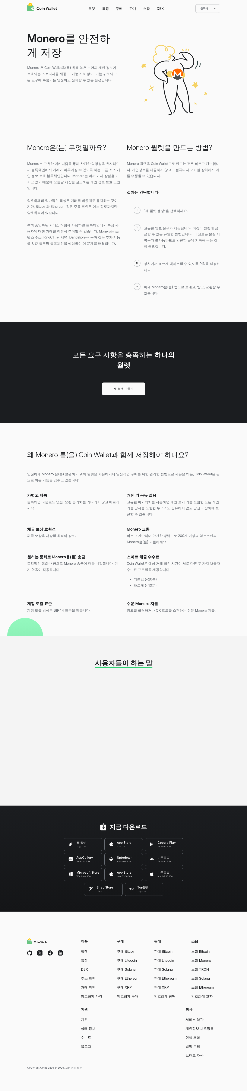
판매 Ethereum (165, 978)
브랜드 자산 (194, 1055)
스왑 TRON (200, 969)
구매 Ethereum (128, 978)
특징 (105, 8)
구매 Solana (126, 969)
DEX (160, 8)
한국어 (208, 8)
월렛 (91, 8)
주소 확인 (88, 978)
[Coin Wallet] (42, 8)
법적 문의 (193, 1046)
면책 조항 (193, 1037)
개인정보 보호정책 (200, 1028)
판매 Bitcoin (163, 951)
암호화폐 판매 (164, 996)
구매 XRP (124, 987)
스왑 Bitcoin (200, 951)
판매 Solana (163, 969)
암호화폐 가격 (91, 996)
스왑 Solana (200, 978)
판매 (132, 8)
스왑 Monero (201, 960)
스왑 (146, 8)
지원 (84, 1019)
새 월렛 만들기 (123, 388)
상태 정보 (88, 1028)
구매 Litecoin (127, 960)
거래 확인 (88, 987)
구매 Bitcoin (126, 951)
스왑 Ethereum (202, 987)
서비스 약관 (194, 1019)
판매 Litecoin (164, 960)
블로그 (86, 1046)
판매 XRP (161, 987)
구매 (119, 8)
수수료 (86, 1037)
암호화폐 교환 (202, 996)
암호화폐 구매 (127, 996)
